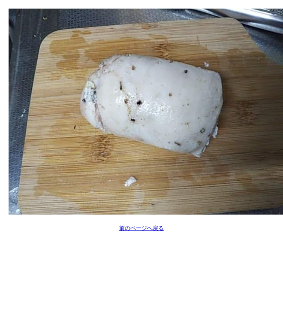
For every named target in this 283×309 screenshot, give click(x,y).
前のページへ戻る (141, 228)
